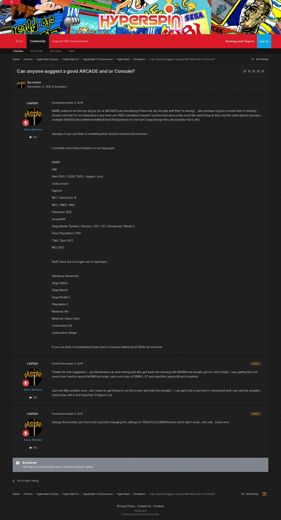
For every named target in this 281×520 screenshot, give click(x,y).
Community (37, 43)
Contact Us (144, 506)
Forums (18, 51)
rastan (36, 82)
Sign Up (264, 41)
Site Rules (56, 51)
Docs (19, 41)
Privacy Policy (126, 506)
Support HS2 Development (70, 41)
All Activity (36, 51)
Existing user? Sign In (240, 41)
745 (33, 137)
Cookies (158, 506)
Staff (71, 51)
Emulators (61, 86)
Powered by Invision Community (140, 514)
